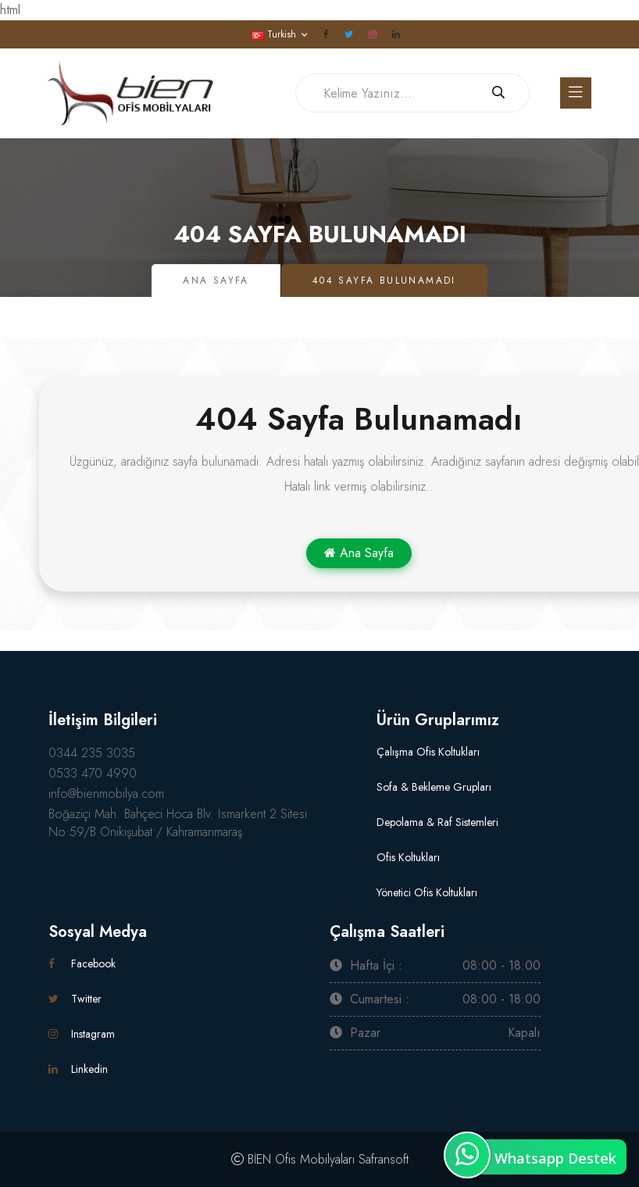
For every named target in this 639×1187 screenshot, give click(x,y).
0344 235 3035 (91, 753)
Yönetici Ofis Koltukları (427, 892)
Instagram (81, 1033)
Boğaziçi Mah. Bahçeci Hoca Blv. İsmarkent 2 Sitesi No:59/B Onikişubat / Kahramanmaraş (177, 823)
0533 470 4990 (92, 773)
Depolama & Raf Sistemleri (437, 822)
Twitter (75, 998)
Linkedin (78, 1069)
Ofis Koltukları (408, 857)
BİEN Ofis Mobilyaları (301, 1159)
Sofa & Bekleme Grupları (434, 786)
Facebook (82, 963)
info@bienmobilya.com (106, 794)
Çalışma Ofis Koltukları (428, 751)
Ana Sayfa (216, 281)
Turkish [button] (274, 34)
